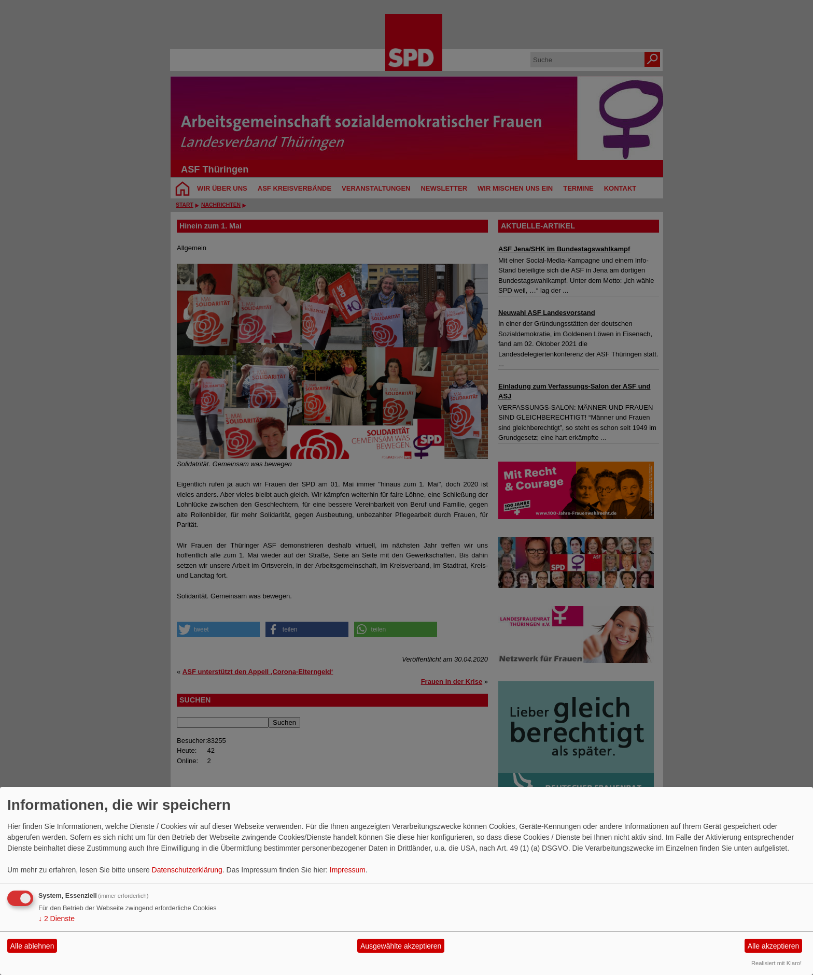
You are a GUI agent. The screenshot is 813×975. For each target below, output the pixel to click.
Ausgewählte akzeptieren (400, 946)
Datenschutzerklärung (187, 870)
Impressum (348, 870)
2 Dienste (56, 918)
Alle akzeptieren (774, 946)
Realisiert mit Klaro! (776, 963)
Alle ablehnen (32, 946)
